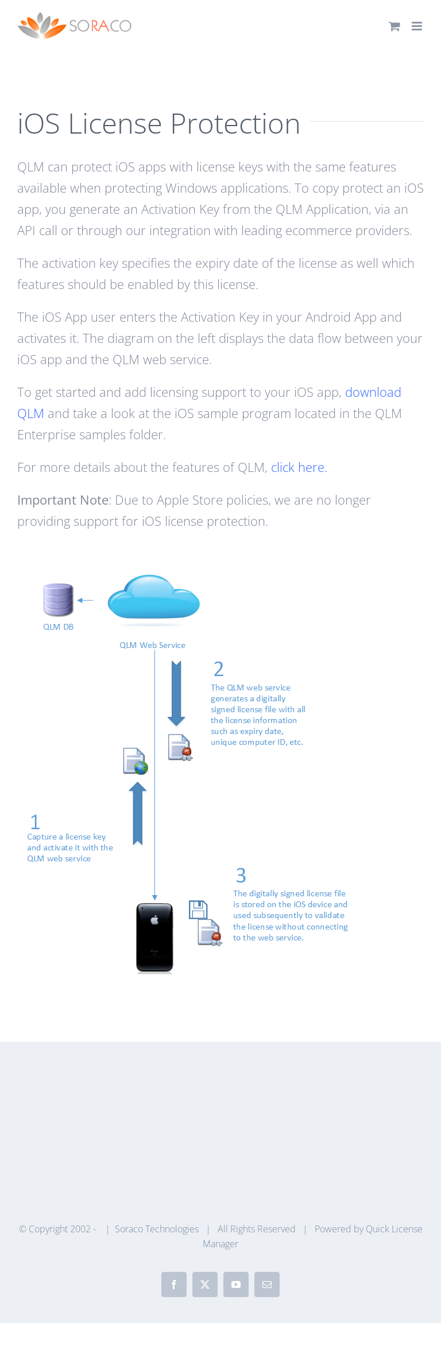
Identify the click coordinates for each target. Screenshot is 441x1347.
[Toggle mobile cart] (394, 26)
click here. (299, 466)
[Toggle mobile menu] (418, 26)
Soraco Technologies (157, 1229)
